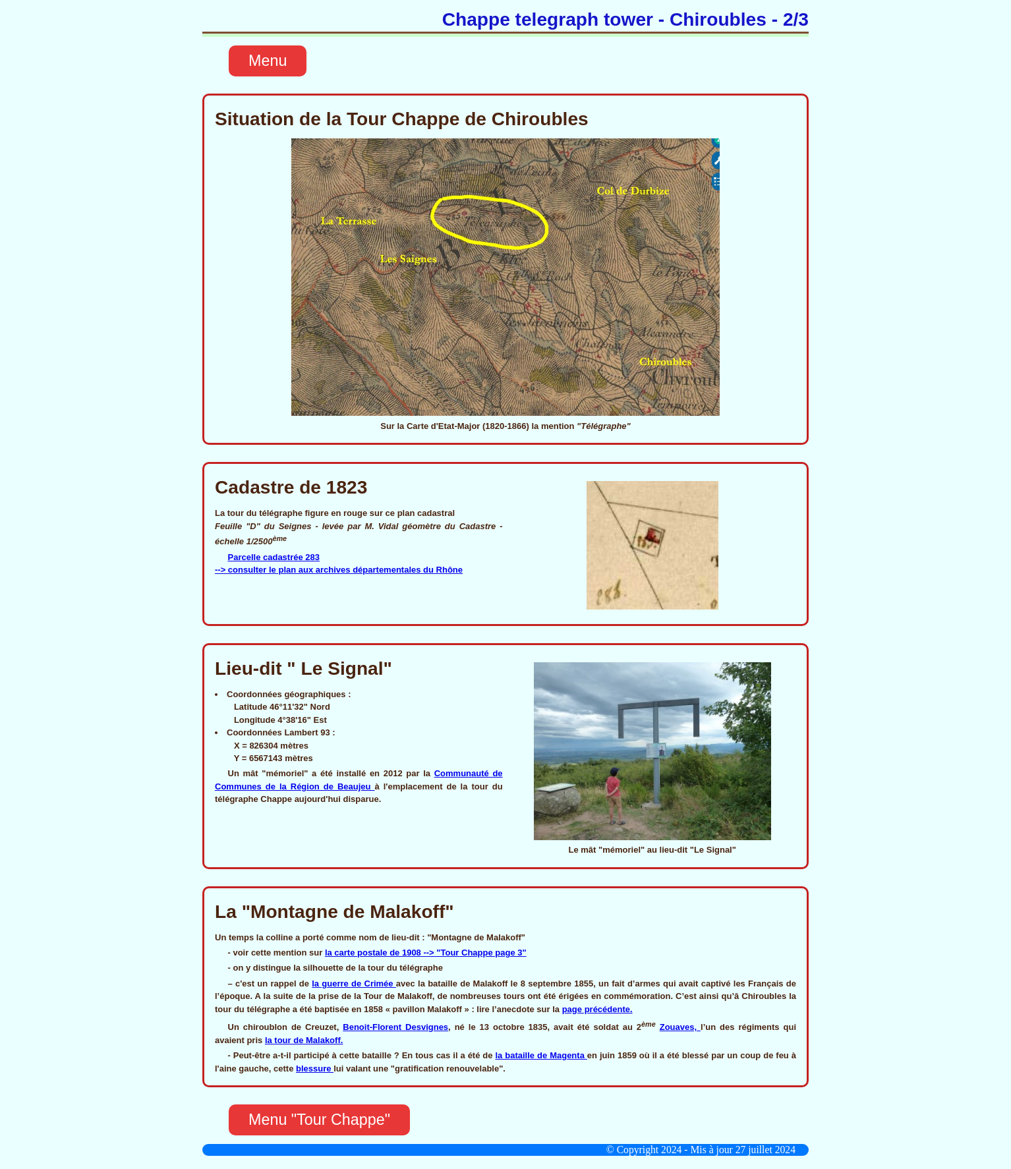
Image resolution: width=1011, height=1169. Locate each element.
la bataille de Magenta (541, 1055)
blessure (314, 1068)
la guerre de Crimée (354, 983)
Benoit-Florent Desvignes (395, 1027)
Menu (267, 60)
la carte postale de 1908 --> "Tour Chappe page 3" (426, 952)
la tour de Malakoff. (304, 1040)
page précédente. (597, 1009)
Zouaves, (680, 1027)
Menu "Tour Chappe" (319, 1119)
